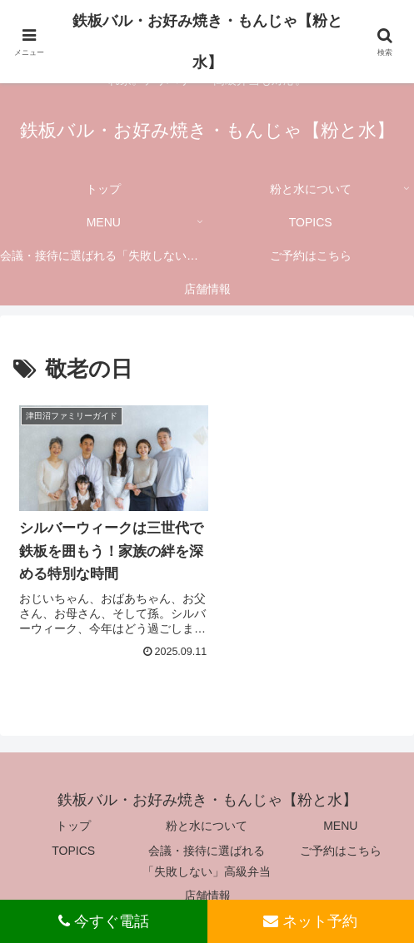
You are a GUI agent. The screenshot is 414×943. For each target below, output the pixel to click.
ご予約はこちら (341, 844)
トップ (73, 819)
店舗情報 (207, 889)
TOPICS (73, 844)
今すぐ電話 (103, 921)
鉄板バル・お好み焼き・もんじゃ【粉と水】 (207, 41)
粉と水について (206, 819)
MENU (340, 819)
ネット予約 (310, 921)
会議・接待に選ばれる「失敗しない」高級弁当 (206, 854)
